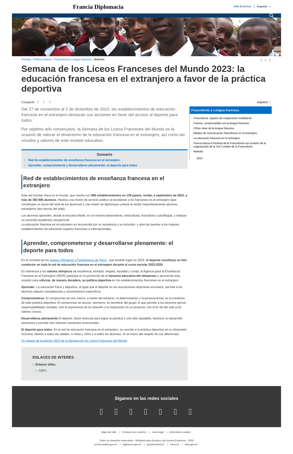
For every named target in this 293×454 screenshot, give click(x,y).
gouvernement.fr (156, 445)
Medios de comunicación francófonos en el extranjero (225, 133)
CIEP (41, 370)
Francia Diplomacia (98, 7)
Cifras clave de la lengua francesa (214, 128)
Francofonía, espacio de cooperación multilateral (223, 118)
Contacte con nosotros (134, 432)
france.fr (174, 445)
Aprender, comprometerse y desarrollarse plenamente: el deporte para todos (82, 165)
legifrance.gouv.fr (132, 445)
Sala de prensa (242, 6)
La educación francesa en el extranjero (217, 138)
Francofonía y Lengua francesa (215, 110)
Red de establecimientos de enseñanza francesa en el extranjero (74, 160)
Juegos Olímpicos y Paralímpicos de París (78, 260)
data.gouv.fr (191, 445)
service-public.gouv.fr (105, 445)
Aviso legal (158, 432)
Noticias (198, 151)
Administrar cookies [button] (179, 432)
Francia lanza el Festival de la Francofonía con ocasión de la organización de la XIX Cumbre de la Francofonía (230, 145)
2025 (200, 158)
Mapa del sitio (108, 432)
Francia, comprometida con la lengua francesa (221, 123)
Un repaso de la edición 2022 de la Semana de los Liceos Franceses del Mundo (74, 340)
